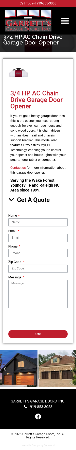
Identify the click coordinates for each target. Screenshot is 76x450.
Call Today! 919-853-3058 (38, 3)
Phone (13, 246)
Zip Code (15, 262)
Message (15, 277)
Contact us (18, 168)
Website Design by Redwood (38, 445)
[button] (65, 20)
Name (13, 215)
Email (12, 231)
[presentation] (39, 319)
